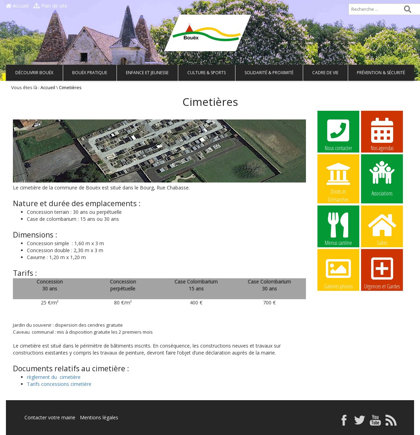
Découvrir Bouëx (34, 73)
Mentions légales (99, 417)
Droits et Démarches (338, 178)
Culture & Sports (206, 73)
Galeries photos (338, 272)
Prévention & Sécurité (381, 73)
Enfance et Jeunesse (147, 73)
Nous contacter (338, 134)
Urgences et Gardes (382, 272)
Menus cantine (338, 229)
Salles (382, 229)
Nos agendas (382, 134)
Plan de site (50, 5)
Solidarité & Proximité (269, 73)
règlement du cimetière (54, 377)
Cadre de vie (325, 73)
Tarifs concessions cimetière (59, 384)
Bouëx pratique (89, 73)
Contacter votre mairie (49, 417)
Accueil (17, 5)
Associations (382, 178)
